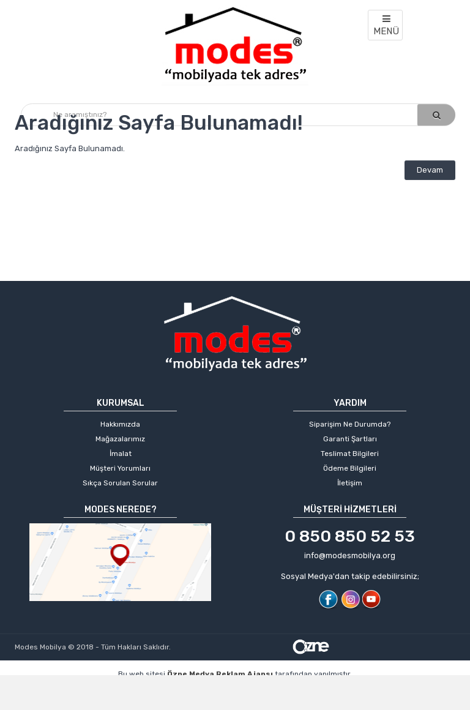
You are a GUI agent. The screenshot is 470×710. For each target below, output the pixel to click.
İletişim (349, 483)
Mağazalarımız (120, 439)
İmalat (121, 453)
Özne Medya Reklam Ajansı (220, 674)
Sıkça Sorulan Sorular (120, 483)
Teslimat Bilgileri (350, 453)
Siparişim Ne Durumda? (349, 424)
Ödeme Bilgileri (349, 468)
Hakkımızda (120, 424)
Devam (430, 169)
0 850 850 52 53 (350, 536)
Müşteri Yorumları (120, 468)
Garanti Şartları (350, 439)
